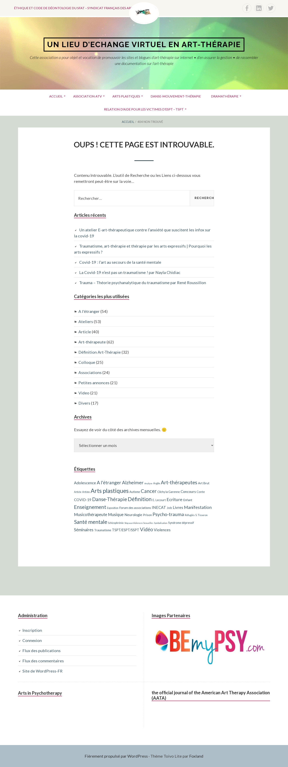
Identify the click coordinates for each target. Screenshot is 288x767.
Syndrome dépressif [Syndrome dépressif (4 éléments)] (181, 522)
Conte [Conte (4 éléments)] (201, 491)
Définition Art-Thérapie (99, 352)
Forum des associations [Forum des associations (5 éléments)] (135, 507)
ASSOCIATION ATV (87, 96)
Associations (90, 372)
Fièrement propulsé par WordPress (116, 756)
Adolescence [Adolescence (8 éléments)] (85, 482)
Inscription (32, 630)
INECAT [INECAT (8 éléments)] (159, 507)
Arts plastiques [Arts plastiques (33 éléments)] (110, 490)
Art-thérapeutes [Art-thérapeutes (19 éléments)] (179, 482)
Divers (84, 403)
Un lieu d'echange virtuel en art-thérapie (144, 44)
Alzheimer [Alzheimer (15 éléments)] (133, 482)
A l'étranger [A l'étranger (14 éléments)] (109, 482)
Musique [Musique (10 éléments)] (116, 514)
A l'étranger (89, 311)
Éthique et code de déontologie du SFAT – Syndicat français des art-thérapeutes (85, 8)
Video (83, 392)
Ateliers (85, 321)
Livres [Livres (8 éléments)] (178, 507)
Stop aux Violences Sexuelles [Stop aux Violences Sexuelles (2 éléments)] (138, 523)
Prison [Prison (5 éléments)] (147, 515)
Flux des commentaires (43, 660)
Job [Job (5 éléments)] (169, 507)
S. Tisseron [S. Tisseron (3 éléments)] (201, 515)
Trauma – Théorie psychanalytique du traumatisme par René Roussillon (142, 282)
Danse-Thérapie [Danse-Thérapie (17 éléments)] (109, 499)
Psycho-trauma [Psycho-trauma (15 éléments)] (168, 514)
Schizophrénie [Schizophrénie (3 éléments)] (116, 522)
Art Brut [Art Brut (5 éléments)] (203, 483)
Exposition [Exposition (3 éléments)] (112, 507)
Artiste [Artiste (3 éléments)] (86, 491)
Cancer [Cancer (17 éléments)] (149, 491)
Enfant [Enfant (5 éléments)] (187, 500)
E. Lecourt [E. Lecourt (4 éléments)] (159, 500)
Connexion (32, 640)
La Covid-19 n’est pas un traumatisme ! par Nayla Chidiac (129, 272)
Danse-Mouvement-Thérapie (176, 96)
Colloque (86, 362)
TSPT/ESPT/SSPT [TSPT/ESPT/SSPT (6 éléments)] (125, 530)
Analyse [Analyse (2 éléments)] (148, 483)
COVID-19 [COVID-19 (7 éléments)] (82, 499)
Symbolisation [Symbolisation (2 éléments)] (160, 523)
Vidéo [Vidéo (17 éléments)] (146, 529)
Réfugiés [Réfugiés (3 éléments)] (190, 515)
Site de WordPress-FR (42, 671)
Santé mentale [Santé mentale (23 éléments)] (90, 522)
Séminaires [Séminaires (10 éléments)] (83, 529)
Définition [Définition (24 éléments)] (140, 499)
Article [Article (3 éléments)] (77, 491)
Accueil (56, 96)
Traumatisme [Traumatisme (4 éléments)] (102, 530)
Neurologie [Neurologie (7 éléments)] (133, 514)
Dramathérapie (224, 96)
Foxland (196, 756)
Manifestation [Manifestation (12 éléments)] (198, 507)
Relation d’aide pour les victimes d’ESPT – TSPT (144, 109)
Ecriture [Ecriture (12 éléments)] (174, 499)
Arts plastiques (126, 96)
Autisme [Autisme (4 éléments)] (134, 491)
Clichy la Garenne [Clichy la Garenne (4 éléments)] (168, 491)
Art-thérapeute (92, 341)
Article (84, 331)
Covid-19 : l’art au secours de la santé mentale (120, 262)
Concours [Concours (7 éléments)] (188, 491)
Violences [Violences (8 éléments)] (162, 529)
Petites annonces (93, 382)
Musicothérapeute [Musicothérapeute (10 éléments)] (90, 514)
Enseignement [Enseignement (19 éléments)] (90, 507)
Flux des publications (41, 650)
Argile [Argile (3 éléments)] (156, 483)
